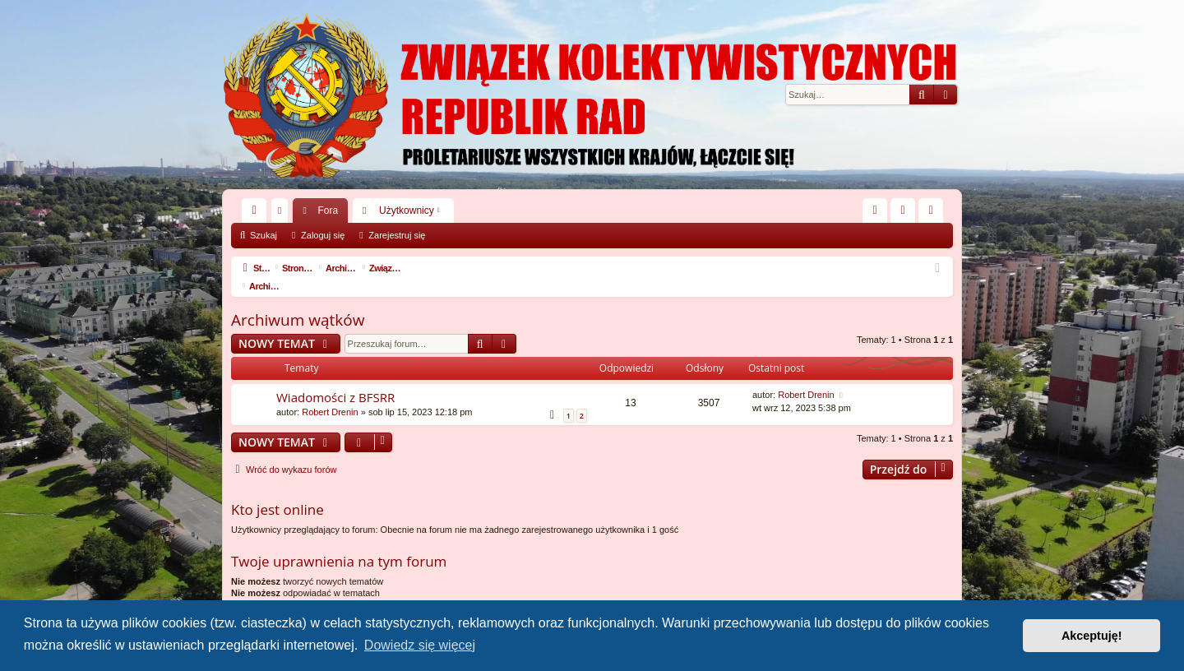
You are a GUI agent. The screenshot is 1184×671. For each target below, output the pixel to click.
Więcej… (257, 214)
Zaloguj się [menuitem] (906, 214)
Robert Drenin (330, 394)
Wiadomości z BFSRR (335, 379)
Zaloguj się (323, 235)
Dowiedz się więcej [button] (419, 645)
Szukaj (263, 235)
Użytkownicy (406, 210)
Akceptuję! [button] (1091, 635)
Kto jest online (277, 491)
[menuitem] (875, 210)
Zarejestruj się (396, 235)
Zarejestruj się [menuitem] (934, 214)
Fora (327, 210)
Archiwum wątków (297, 301)
